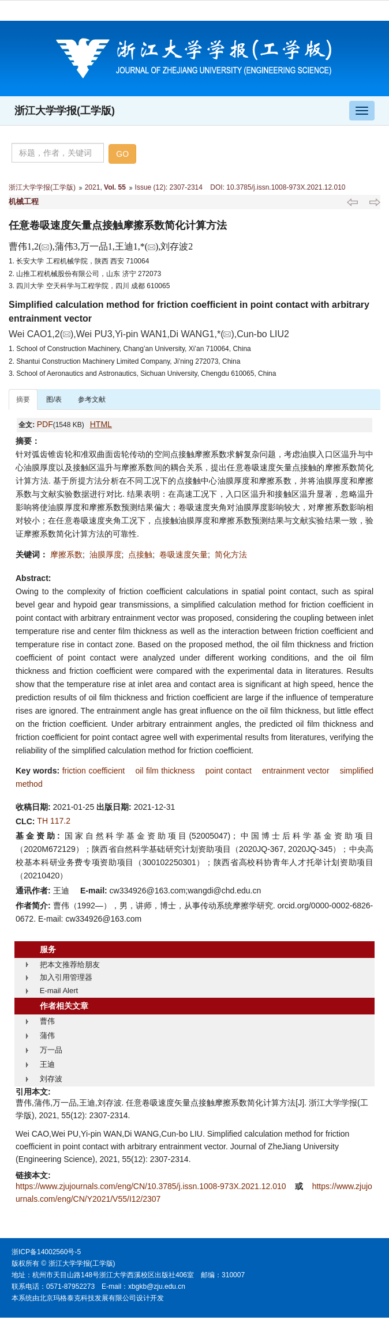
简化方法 (231, 554)
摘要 (23, 399)
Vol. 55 (115, 187)
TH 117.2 (53, 820)
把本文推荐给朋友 (70, 964)
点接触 (140, 554)
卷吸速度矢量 (183, 554)
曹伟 (47, 1021)
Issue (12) (150, 187)
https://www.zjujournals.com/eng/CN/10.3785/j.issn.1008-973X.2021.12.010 (152, 1186)
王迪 (47, 1064)
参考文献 (92, 399)
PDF (45, 424)
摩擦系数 (66, 554)
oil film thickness (164, 770)
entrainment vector (296, 770)
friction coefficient (93, 770)
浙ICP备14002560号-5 (46, 1252)
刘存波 (51, 1078)
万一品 (51, 1050)
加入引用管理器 (66, 977)
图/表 (54, 399)
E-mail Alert (59, 990)
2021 (92, 187)
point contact (228, 770)
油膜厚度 (105, 554)
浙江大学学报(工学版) (64, 110)
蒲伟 (47, 1035)
